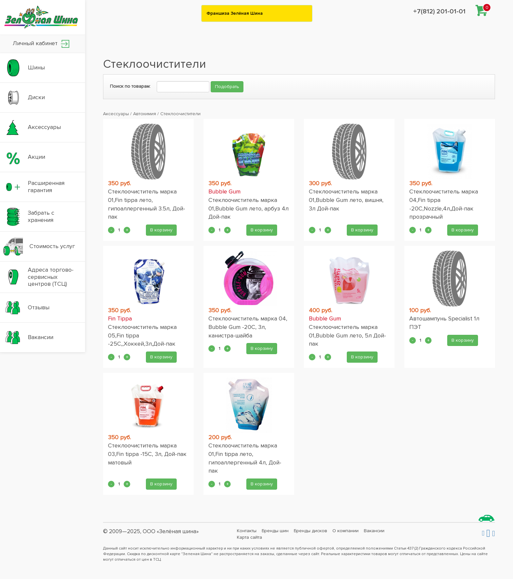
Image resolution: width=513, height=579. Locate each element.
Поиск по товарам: (130, 86)
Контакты (246, 531)
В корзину (161, 230)
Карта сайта (249, 537)
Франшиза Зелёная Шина (234, 13)
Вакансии (374, 531)
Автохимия (144, 114)
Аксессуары (116, 114)
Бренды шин (275, 531)
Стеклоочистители (180, 114)
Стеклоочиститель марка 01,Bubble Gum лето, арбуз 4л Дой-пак (248, 208)
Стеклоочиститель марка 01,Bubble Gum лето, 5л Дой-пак (347, 335)
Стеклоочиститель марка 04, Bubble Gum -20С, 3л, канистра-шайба (247, 327)
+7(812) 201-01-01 (439, 11)
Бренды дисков (310, 531)
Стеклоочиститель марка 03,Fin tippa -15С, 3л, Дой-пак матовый (147, 454)
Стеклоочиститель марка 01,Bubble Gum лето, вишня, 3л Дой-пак (346, 200)
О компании (345, 531)
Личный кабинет (41, 44)
